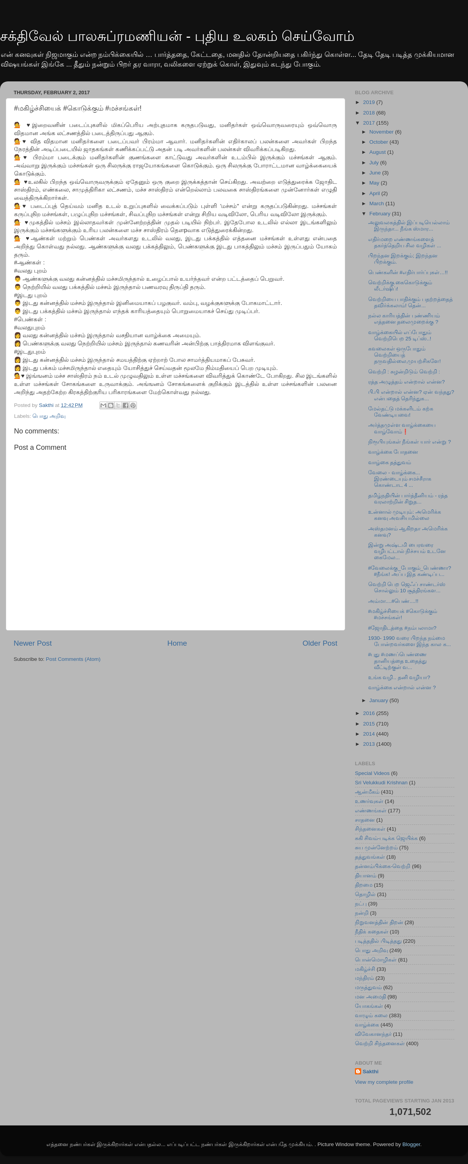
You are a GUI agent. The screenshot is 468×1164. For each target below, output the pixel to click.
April (375, 193)
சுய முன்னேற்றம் (376, 848)
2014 (369, 734)
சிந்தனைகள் (370, 829)
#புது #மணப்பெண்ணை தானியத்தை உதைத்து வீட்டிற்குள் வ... (397, 661)
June (375, 173)
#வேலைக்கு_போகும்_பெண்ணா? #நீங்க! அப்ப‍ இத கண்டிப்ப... (409, 571)
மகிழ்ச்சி (365, 969)
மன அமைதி (370, 997)
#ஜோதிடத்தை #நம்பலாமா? (402, 628)
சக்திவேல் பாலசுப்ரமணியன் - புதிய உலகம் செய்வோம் (177, 36)
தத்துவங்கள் (370, 857)
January (379, 700)
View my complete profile (384, 1082)
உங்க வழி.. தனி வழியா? (399, 677)
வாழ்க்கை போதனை (393, 452)
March (377, 203)
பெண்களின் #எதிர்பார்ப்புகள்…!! (408, 272)
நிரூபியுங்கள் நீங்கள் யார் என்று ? (409, 442)
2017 (369, 123)
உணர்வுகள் (369, 801)
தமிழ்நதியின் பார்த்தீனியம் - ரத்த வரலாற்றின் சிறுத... (408, 499)
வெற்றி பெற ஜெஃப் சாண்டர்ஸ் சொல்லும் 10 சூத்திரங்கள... (406, 587)
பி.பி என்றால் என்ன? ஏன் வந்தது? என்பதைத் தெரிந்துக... (411, 395)
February (380, 214)
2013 (369, 744)
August (378, 152)
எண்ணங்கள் (370, 811)
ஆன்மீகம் (367, 792)
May (375, 183)
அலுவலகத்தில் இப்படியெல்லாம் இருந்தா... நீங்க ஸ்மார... (409, 226)
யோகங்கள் (369, 1006)
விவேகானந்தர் (373, 1034)
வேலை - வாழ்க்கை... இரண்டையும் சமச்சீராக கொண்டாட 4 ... (400, 479)
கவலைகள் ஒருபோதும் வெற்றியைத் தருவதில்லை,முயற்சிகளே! (404, 355)
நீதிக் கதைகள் (371, 932)
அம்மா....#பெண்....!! (393, 601)
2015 (369, 724)
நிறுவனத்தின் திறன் (379, 922)
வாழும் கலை (371, 1015)
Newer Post (33, 643)
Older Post (320, 643)
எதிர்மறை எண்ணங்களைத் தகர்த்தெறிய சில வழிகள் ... (404, 242)
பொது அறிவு (49, 416)
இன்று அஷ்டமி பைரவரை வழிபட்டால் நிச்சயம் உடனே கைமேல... (407, 551)
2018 (369, 113)
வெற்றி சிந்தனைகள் (380, 1043)
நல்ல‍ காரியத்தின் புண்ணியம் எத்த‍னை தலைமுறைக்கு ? (404, 319)
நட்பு (361, 904)
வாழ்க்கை (367, 1025)
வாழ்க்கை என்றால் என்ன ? (402, 687)
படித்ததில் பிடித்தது (378, 941)
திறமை (363, 885)
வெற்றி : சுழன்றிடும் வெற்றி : (404, 372)
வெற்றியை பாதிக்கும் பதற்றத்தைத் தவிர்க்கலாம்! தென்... (410, 302)
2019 (369, 102)
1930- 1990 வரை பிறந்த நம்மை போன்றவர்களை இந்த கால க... (409, 641)
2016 (369, 713)
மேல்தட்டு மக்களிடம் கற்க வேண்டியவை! (401, 412)
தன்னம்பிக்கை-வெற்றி (383, 866)
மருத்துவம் (368, 987)
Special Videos (372, 773)
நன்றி (362, 913)
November (382, 132)
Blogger (411, 1144)
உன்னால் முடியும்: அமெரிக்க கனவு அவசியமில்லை (404, 515)
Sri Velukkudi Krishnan (381, 782)
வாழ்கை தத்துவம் (389, 462)
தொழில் (365, 894)
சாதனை (365, 820)
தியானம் (365, 876)
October (379, 142)
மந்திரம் (364, 978)
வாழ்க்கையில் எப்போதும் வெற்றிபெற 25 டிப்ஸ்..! (400, 335)
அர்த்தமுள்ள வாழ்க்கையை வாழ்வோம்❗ (402, 428)
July (374, 163)
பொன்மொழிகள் (376, 960)
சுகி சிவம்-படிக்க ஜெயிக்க (386, 838)
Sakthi (371, 1071)
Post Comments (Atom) (73, 659)
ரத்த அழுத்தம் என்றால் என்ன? (406, 382)
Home (177, 643)
